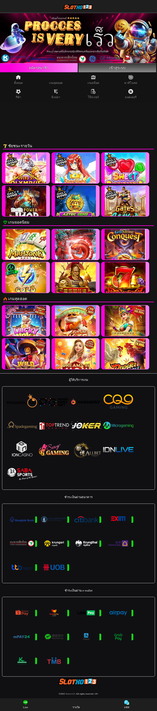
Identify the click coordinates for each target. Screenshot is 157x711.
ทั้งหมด (18, 80)
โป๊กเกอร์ (93, 94)
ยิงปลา (56, 94)
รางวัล (76, 704)
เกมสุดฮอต (56, 80)
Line (25, 704)
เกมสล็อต (93, 80)
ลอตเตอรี (131, 94)
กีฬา (18, 94)
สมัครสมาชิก (38, 68)
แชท (126, 704)
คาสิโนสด (130, 80)
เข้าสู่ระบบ (117, 68)
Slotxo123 (70, 694)
